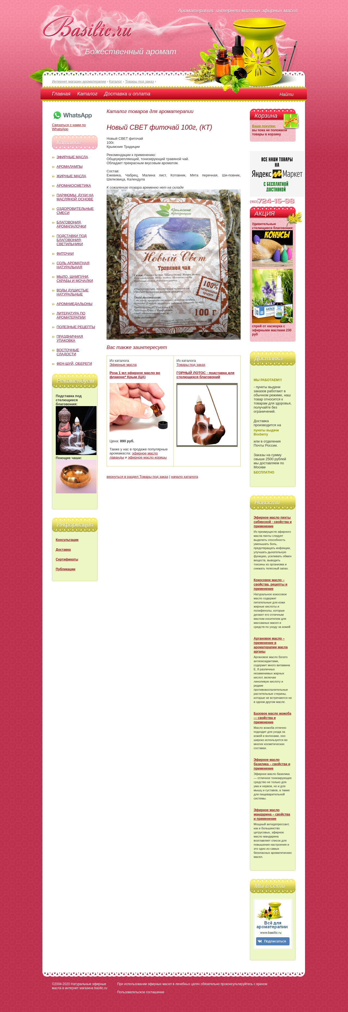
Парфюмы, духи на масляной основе (75, 197)
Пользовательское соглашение (140, 992)
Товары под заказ (190, 365)
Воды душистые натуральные (73, 292)
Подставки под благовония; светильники (71, 240)
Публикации (65, 569)
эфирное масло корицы (147, 457)
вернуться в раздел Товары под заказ (137, 477)
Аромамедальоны (74, 304)
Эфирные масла (72, 157)
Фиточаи (65, 253)
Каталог (87, 93)
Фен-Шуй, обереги (74, 364)
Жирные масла (71, 176)
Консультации (67, 540)
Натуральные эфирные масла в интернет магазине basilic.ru (79, 986)
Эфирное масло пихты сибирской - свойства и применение (273, 522)
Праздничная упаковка (70, 338)
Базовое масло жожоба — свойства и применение (272, 718)
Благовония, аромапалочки (71, 224)
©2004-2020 (61, 984)
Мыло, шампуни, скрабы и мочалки (75, 279)
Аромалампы (70, 166)
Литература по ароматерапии (71, 315)
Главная (61, 93)
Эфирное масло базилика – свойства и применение (272, 764)
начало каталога (184, 477)
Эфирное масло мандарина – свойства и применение (272, 814)
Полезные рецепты (76, 327)
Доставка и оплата (127, 93)
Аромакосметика (74, 185)
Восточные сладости (68, 352)
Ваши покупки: (264, 126)
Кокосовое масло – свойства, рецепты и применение (270, 584)
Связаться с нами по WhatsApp (72, 125)
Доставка (63, 550)
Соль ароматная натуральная (73, 265)
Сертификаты (67, 559)
